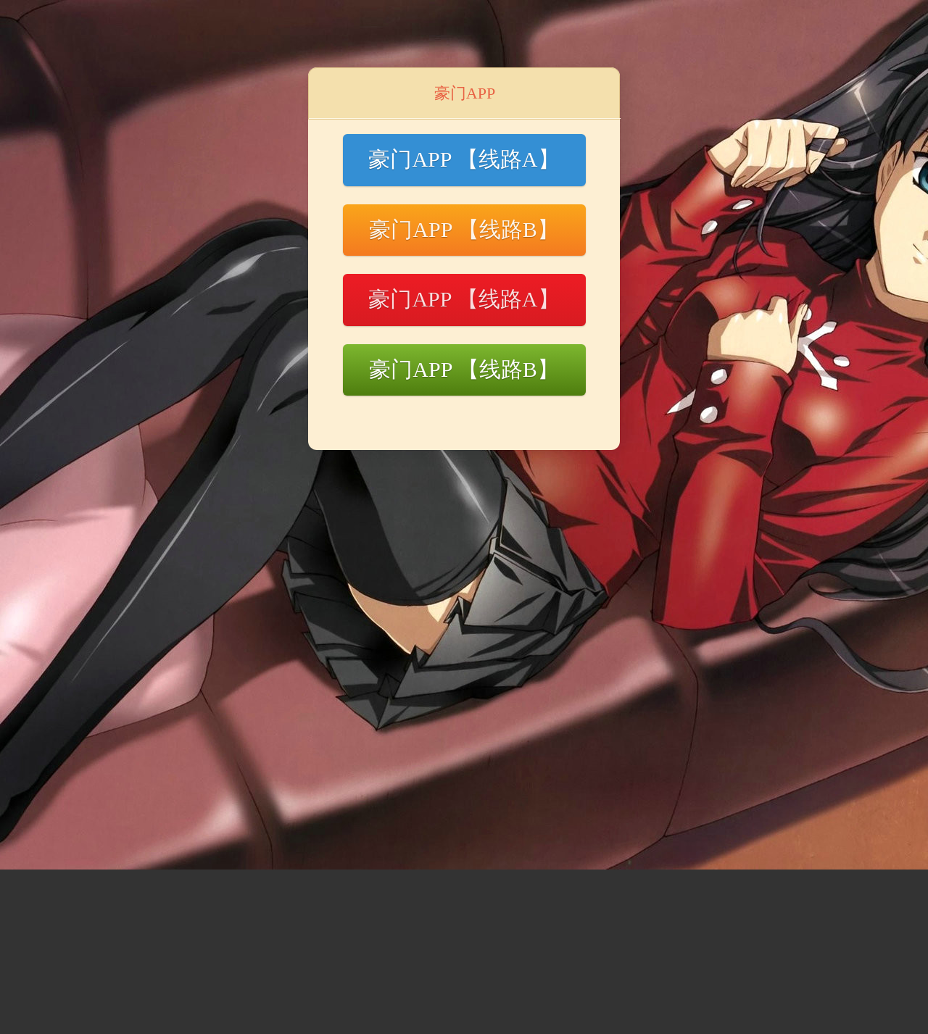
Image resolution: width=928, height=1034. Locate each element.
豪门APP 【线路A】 (463, 159)
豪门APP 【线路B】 (463, 229)
